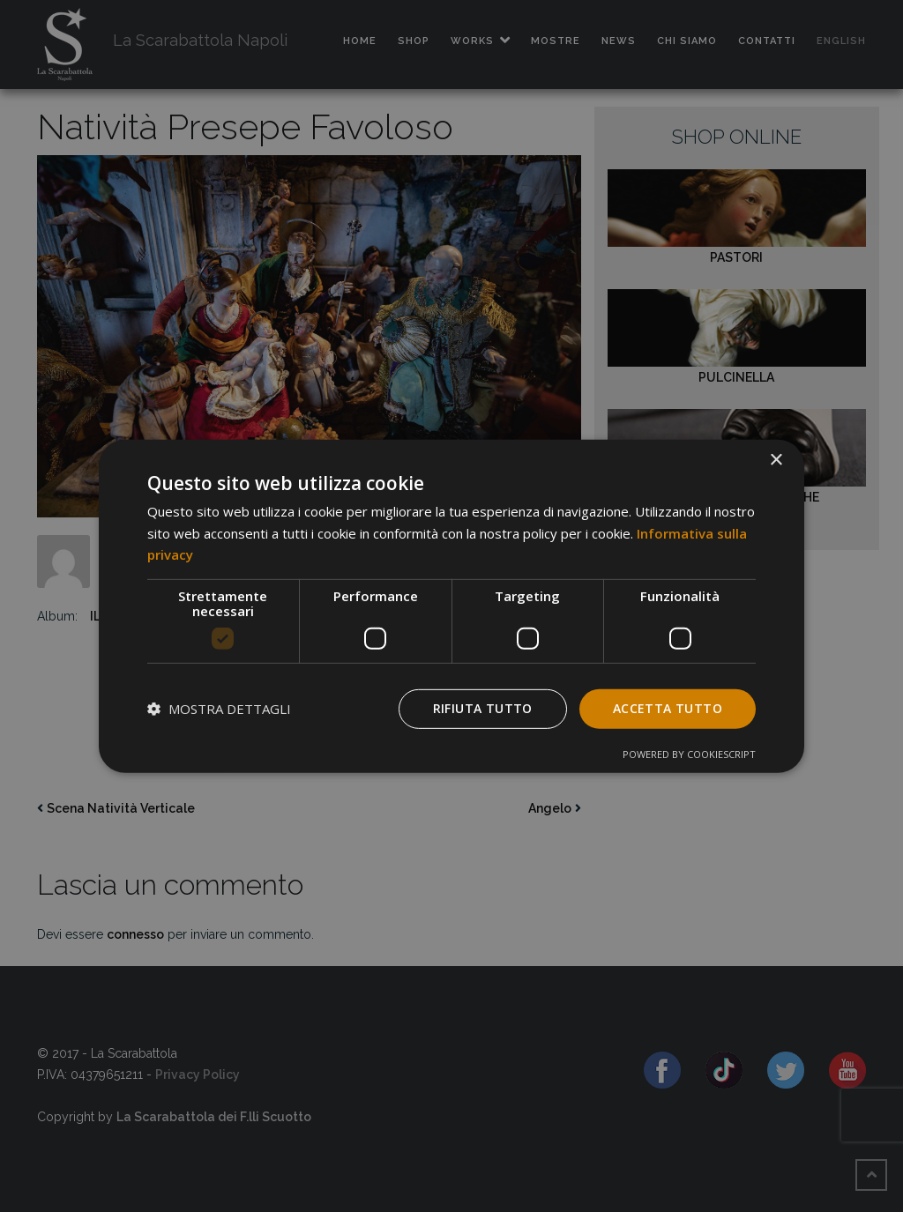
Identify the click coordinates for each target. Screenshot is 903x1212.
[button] (219, 709)
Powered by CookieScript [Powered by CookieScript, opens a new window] (689, 754)
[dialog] (451, 605)
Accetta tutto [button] (667, 708)
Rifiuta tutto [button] (483, 708)
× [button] (775, 459)
